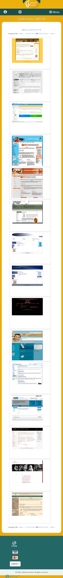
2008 (19, 572)
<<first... (21, 33)
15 (31, 33)
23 (47, 33)
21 (43, 33)
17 (35, 33)
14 (28, 33)
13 (26, 33)
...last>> (52, 33)
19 (39, 33)
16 (33, 33)
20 (41, 33)
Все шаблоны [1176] (33, 30)
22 (45, 33)
